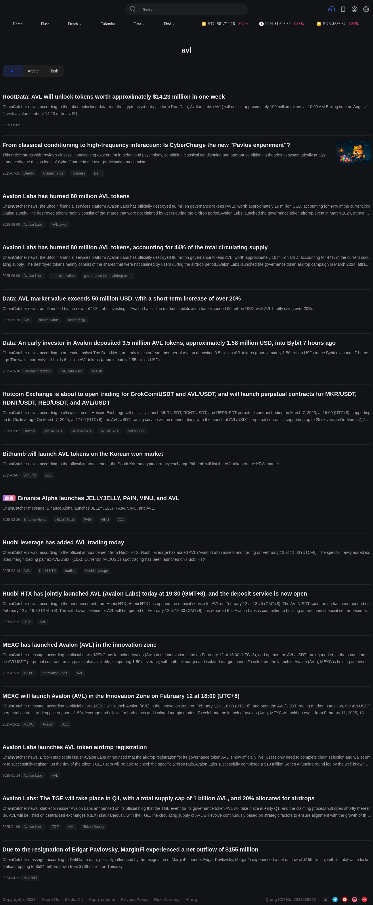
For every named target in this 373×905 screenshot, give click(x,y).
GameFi (79, 173)
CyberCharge (53, 173)
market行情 (76, 320)
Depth (75, 24)
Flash (45, 24)
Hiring (191, 899)
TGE (55, 827)
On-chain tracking (37, 371)
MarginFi (30, 878)
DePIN (29, 173)
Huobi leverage (96, 571)
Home (17, 24)
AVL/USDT (136, 431)
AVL (27, 320)
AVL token (59, 225)
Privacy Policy (134, 899)
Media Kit (74, 899)
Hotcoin (29, 431)
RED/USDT (109, 431)
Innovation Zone (55, 673)
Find (170, 24)
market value (49, 320)
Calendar (108, 24)
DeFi (97, 173)
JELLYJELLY (65, 520)
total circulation (63, 276)
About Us (50, 899)
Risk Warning (167, 899)
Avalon (97, 371)
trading (70, 571)
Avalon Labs (33, 225)
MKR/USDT (53, 431)
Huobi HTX (47, 571)
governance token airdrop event (108, 276)
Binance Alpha (35, 520)
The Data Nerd (71, 371)
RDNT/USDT (81, 431)
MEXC (29, 673)
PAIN (87, 520)
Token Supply (93, 827)
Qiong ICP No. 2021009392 (290, 899)
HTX (27, 622)
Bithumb (30, 475)
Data (139, 24)
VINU (105, 520)
